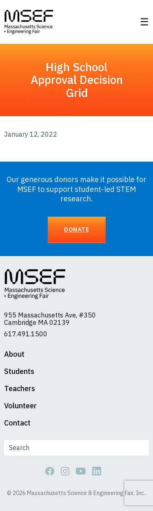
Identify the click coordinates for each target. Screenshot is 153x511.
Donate (76, 229)
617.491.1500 (25, 334)
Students (19, 371)
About (14, 354)
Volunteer (20, 406)
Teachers (19, 388)
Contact (17, 423)
